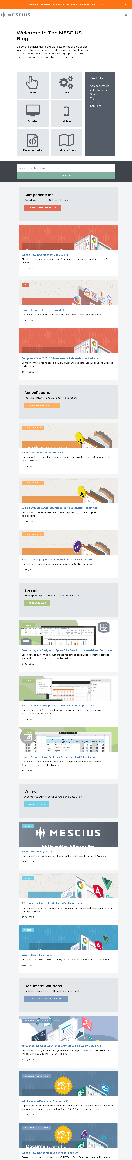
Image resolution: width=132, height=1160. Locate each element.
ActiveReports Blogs (42, 405)
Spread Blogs (37, 603)
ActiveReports (98, 90)
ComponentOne (99, 86)
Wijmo (94, 98)
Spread (94, 94)
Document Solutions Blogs (46, 999)
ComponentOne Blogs (42, 208)
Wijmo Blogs (36, 804)
